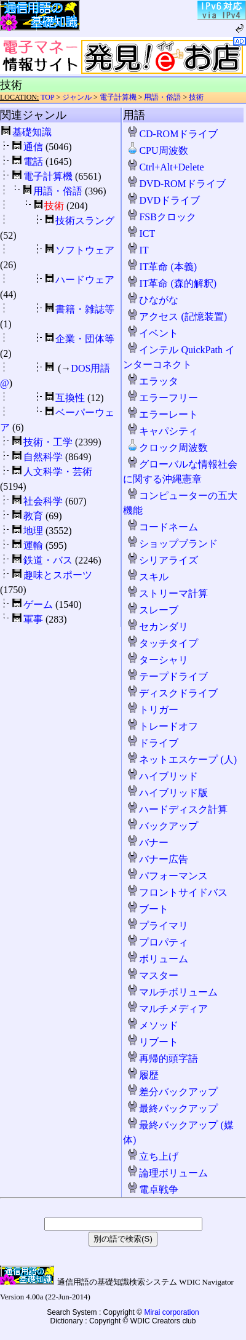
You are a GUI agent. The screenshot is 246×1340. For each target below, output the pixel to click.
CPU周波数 (157, 150)
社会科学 (43, 501)
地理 (33, 530)
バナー (148, 842)
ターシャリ (157, 660)
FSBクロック (161, 217)
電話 (33, 161)
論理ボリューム (167, 1173)
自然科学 (43, 457)
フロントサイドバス (177, 892)
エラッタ (152, 381)
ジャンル (77, 97)
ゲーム (38, 604)
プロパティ (157, 942)
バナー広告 (157, 859)
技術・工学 (48, 442)
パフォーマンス (167, 876)
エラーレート (162, 414)
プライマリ (157, 925)
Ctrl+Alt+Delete (165, 167)
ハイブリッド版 (167, 793)
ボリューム (157, 959)
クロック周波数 (167, 447)
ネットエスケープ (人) (182, 759)
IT (137, 250)
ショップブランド (172, 543)
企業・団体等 (84, 338)
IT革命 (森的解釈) (171, 283)
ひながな (152, 300)
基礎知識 (32, 132)
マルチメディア (167, 1008)
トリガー (152, 709)
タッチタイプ (162, 643)
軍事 (33, 619)
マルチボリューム (172, 992)
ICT (141, 233)
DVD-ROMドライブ (176, 183)
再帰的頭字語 (162, 1058)
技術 (196, 97)
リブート (152, 1042)
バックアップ (162, 826)
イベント (152, 333)
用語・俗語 (162, 97)
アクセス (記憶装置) (177, 316)
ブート (148, 909)
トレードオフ (162, 726)
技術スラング (84, 220)
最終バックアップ (172, 1108)
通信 (33, 147)
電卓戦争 (152, 1189)
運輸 (33, 545)
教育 (33, 516)
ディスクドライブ (172, 693)
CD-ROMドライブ (172, 134)
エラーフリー (162, 398)
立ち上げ (152, 1156)
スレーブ (152, 610)
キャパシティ (162, 431)
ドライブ (152, 743)
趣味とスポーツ (57, 575)
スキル (148, 577)
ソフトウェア (84, 250)
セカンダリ (157, 626)
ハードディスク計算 (177, 809)
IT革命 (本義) (162, 266)
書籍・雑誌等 (84, 309)
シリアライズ (162, 560)
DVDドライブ (163, 200)
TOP (47, 97)
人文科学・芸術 (57, 471)
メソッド (152, 1025)
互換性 (70, 398)
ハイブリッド (162, 776)
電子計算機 (118, 97)
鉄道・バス (48, 560)
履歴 (143, 1075)
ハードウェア (84, 279)
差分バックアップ (172, 1092)
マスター (152, 975)
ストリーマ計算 (167, 593)
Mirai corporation (171, 1312)
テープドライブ (167, 676)
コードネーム (162, 527)
